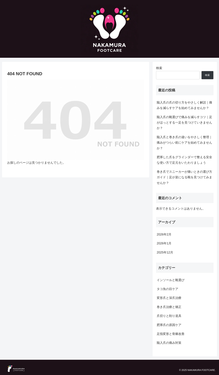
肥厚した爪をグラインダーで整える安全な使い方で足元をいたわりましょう (184, 159)
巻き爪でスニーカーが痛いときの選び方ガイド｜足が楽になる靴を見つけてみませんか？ (184, 177)
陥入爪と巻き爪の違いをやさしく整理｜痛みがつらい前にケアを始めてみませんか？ (184, 142)
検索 (159, 68)
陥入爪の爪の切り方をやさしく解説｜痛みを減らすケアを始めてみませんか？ (184, 105)
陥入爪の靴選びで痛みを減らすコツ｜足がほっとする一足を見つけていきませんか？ (184, 122)
